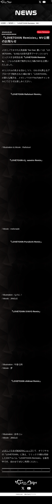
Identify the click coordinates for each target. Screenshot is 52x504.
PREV (11, 476)
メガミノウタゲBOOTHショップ (17, 456)
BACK (26, 476)
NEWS (10, 23)
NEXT (41, 476)
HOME (3, 23)
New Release (43, 32)
